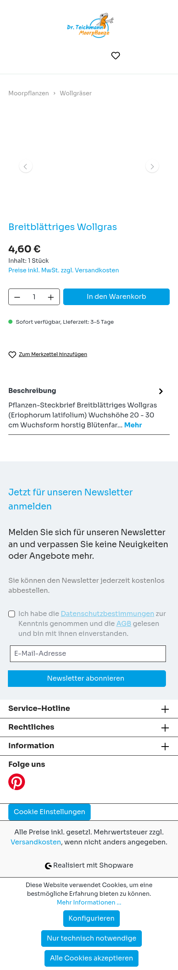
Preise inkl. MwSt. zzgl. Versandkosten (63, 270)
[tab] (87, 407)
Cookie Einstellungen (49, 812)
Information (31, 745)
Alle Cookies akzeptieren (91, 958)
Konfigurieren (92, 918)
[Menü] (20, 55)
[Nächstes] (152, 165)
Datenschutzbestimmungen (107, 613)
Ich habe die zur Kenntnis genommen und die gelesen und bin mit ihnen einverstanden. (92, 623)
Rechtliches (31, 727)
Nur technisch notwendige (91, 938)
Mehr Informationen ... (89, 902)
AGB (123, 623)
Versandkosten (36, 842)
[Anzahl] (34, 297)
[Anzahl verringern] (17, 297)
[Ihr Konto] (136, 55)
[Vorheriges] (25, 165)
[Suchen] (95, 55)
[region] (89, 165)
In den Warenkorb (116, 296)
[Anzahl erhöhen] (51, 297)
